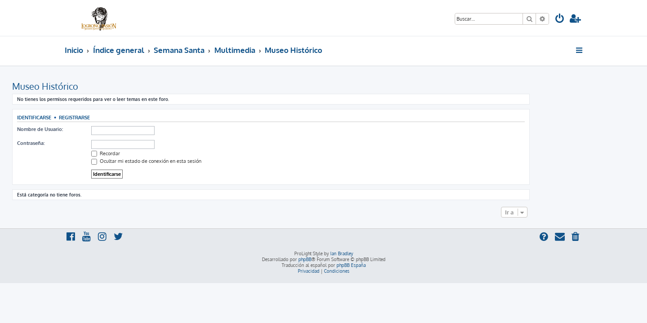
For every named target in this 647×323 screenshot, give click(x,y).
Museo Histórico (98, 86)
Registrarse (126, 117)
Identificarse (87, 117)
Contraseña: (83, 143)
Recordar (158, 153)
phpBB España (351, 265)
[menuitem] (560, 19)
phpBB (304, 259)
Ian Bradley (341, 253)
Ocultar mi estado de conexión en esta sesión (199, 161)
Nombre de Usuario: (92, 129)
